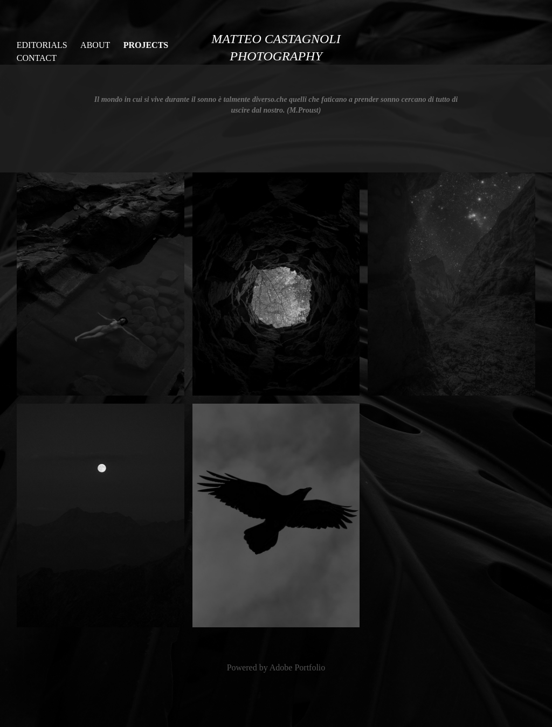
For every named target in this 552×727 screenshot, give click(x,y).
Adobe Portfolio (298, 667)
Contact (37, 58)
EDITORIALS (42, 45)
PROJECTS (146, 45)
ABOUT (95, 45)
